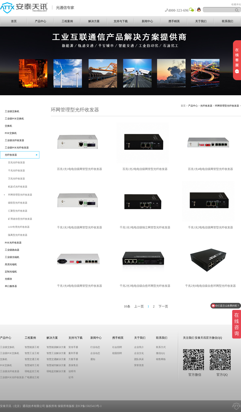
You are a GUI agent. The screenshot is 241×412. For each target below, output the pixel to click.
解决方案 (94, 21)
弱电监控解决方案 (56, 371)
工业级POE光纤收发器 (17, 147)
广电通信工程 (32, 377)
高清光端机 (11, 264)
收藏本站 (236, 4)
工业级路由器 (12, 249)
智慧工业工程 (32, 353)
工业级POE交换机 (14, 118)
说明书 (72, 371)
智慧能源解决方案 (56, 347)
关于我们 (200, 21)
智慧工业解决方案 (56, 353)
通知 (92, 359)
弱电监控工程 (32, 371)
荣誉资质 (139, 365)
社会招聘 (117, 347)
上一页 (139, 306)
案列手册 (73, 353)
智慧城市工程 (32, 365)
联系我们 (227, 21)
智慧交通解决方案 (56, 359)
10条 (127, 306)
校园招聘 (117, 353)
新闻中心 (147, 21)
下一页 (163, 306)
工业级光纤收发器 (14, 140)
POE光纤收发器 (13, 242)
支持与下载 (121, 21)
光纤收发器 (11, 154)
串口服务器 (11, 286)
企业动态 (95, 353)
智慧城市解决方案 (56, 365)
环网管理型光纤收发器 (227, 105)
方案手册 (73, 359)
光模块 (8, 278)
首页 (14, 21)
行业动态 (95, 347)
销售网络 (161, 359)
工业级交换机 (12, 111)
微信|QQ (160, 353)
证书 (70, 377)
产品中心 (40, 21)
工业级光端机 (12, 257)
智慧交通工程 (32, 359)
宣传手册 (73, 347)
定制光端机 (11, 271)
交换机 (8, 125)
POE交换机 (11, 133)
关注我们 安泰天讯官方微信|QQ (202, 337)
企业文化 (139, 353)
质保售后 (73, 365)
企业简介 (139, 347)
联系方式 (161, 347)
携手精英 (174, 21)
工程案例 (67, 21)
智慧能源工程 (32, 347)
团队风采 (139, 359)
